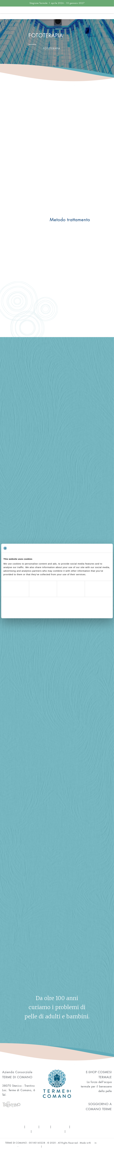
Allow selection (57, 612)
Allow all (93, 612)
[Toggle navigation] (111, 14)
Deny (21, 612)
